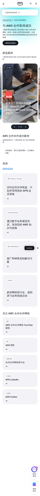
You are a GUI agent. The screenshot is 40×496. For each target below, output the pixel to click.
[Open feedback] (38, 248)
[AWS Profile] (36, 4)
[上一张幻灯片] (13, 127)
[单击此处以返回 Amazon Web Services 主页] (20, 3)
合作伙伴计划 (7, 20)
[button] (12, 12)
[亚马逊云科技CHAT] (34, 469)
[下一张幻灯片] (26, 127)
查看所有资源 (8, 169)
